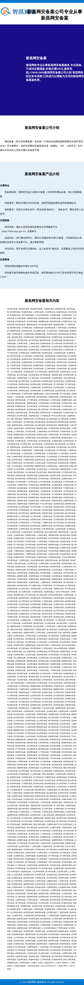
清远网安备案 (70, 614)
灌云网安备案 (57, 491)
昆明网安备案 (47, 598)
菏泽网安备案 (59, 614)
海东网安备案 (47, 680)
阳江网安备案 (70, 611)
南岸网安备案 (59, 510)
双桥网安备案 (47, 614)
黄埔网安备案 (30, 428)
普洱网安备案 (40, 419)
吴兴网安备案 (34, 488)
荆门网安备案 (63, 419)
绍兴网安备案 (50, 450)
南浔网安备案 (17, 460)
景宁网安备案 (70, 384)
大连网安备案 (24, 560)
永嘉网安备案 (35, 387)
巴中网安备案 (15, 623)
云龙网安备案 (45, 491)
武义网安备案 (35, 516)
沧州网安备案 (34, 375)
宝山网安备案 (52, 331)
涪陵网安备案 (63, 331)
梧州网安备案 (50, 447)
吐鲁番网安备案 (48, 529)
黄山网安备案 (47, 611)
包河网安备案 (57, 576)
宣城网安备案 (55, 318)
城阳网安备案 (42, 428)
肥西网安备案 (65, 428)
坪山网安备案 (12, 384)
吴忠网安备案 (15, 532)
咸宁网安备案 (34, 340)
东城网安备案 (59, 604)
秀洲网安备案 (53, 548)
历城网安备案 (17, 457)
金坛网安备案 (24, 589)
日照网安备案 (22, 343)
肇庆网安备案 (20, 400)
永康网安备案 (52, 875)
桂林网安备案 (55, 475)
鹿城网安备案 (22, 582)
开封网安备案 (32, 567)
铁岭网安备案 (20, 325)
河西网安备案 (42, 557)
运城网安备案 (52, 887)
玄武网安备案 (30, 557)
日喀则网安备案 (54, 557)
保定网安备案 (37, 444)
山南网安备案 (63, 466)
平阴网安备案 (17, 334)
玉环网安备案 (67, 406)
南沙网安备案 (52, 878)
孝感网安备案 (53, 397)
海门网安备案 (59, 523)
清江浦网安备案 (35, 586)
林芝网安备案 (22, 498)
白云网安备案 (63, 453)
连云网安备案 (12, 523)
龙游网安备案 (68, 485)
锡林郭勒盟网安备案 (42, 337)
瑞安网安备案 (40, 460)
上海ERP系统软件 (62, 963)
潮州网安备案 (38, 623)
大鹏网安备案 (45, 347)
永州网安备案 (27, 328)
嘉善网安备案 (70, 516)
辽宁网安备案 (40, 633)
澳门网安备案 (50, 872)
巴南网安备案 (70, 381)
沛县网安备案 (53, 551)
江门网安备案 (34, 378)
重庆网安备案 (67, 564)
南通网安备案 (32, 403)
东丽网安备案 (55, 438)
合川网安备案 (12, 611)
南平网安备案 (53, 538)
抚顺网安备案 (57, 498)
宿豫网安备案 (30, 551)
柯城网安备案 (34, 579)
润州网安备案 (30, 438)
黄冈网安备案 (50, 356)
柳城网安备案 (60, 309)
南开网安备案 (59, 526)
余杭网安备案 (47, 387)
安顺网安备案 (22, 504)
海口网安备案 (24, 601)
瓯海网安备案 (12, 520)
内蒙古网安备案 (16, 630)
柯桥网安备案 (30, 548)
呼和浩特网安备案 (55, 595)
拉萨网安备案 (12, 592)
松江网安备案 (24, 611)
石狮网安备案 (52, 881)
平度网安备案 (15, 365)
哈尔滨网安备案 (25, 592)
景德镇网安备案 (44, 570)
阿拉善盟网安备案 (45, 325)
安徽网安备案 (67, 400)
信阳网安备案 (24, 614)
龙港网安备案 (32, 409)
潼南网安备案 (28, 630)
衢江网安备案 (47, 696)
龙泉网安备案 (50, 365)
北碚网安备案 (50, 362)
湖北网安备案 (12, 614)
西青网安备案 (45, 413)
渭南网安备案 (65, 469)
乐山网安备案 (43, 903)
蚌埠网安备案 (32, 479)
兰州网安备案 (47, 648)
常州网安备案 (24, 510)
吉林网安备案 (52, 633)
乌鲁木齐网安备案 (62, 592)
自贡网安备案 (43, 740)
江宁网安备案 (50, 369)
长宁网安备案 (45, 762)
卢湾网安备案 (43, 403)
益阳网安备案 (43, 865)
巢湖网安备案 (38, 365)
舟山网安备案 (35, 381)
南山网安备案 (57, 482)
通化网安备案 (45, 498)
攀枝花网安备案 (54, 472)
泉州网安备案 (24, 604)
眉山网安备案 (61, 623)
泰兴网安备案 (42, 551)
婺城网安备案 (45, 579)
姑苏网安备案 (35, 526)
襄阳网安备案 (32, 475)
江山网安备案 (24, 516)
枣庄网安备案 (35, 507)
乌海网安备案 (27, 532)
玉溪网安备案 (19, 535)
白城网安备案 (68, 413)
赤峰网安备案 (45, 501)
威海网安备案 (27, 359)
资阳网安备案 (59, 325)
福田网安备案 (43, 667)
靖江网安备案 (68, 582)
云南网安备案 (25, 620)
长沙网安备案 (12, 601)
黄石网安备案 (43, 567)
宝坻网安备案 (67, 321)
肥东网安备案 (28, 457)
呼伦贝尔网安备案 (59, 416)
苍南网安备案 (22, 350)
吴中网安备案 (47, 589)
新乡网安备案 (52, 419)
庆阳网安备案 (35, 353)
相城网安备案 (19, 557)
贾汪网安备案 (55, 409)
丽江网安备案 (52, 796)
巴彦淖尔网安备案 (52, 394)
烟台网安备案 (52, 793)
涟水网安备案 (68, 491)
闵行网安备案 (19, 542)
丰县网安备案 (43, 658)
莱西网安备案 (68, 347)
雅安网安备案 (35, 617)
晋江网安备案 (57, 343)
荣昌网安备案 (27, 623)
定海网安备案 (22, 579)
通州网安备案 (42, 554)
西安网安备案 (19, 595)
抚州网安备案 (38, 359)
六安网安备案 (55, 400)
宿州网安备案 (12, 604)
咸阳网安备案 (22, 501)
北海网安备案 (67, 315)
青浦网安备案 (27, 312)
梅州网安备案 (50, 328)
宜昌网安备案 (59, 504)
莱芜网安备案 (27, 365)
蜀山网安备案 (30, 545)
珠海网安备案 (47, 705)
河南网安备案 (12, 617)
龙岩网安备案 (70, 507)
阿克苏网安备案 (44, 441)
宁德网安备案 (38, 450)
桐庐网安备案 (55, 321)
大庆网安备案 (45, 802)
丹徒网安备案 (45, 494)
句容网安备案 (24, 526)
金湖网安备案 (53, 435)
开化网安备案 (30, 431)
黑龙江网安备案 (64, 633)
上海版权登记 (49, 963)
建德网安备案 (40, 334)
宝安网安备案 (52, 453)
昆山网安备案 (40, 425)
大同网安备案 (43, 564)
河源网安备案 (49, 309)
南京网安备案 (70, 604)
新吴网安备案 (47, 806)
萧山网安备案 (43, 409)
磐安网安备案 (50, 784)
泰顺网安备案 (43, 321)
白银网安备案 (43, 743)
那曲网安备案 (67, 438)
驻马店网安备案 (13, 620)
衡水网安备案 (68, 337)
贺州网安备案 (17, 422)
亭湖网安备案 (47, 586)
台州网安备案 (15, 362)
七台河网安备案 (16, 372)
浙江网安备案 (61, 450)
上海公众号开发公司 (48, 966)
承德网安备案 (47, 846)
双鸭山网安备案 (48, 774)
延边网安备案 (60, 391)
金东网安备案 (19, 548)
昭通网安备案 (34, 504)
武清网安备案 (70, 608)
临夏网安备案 (15, 315)
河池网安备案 (38, 328)
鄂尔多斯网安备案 (42, 799)
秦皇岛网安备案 (51, 532)
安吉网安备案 (59, 516)
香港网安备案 (35, 391)
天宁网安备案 (34, 494)
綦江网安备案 (52, 630)
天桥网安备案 (22, 485)
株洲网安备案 (55, 567)
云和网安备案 (47, 812)
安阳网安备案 (20, 475)
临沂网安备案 (59, 611)
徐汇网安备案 (35, 510)
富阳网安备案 (27, 369)
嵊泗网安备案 (12, 516)
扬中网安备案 (47, 686)
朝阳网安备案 (63, 425)
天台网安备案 (52, 457)
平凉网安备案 (27, 394)
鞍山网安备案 (35, 529)
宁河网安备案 (62, 928)
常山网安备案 (63, 457)
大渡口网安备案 (48, 815)
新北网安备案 (12, 526)
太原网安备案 (68, 595)
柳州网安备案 (65, 535)
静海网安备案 (63, 334)
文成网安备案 (28, 334)
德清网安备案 (68, 579)
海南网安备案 (32, 318)
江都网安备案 (47, 523)
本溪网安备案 (30, 469)
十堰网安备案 (42, 535)
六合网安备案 (12, 391)
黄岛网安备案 (24, 513)
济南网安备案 (59, 601)
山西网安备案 (61, 626)
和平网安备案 (70, 589)
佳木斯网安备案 (48, 391)
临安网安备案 (34, 350)
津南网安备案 (24, 391)
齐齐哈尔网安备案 (68, 557)
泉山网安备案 (28, 463)
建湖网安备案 (43, 749)
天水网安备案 (53, 469)
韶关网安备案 (61, 447)
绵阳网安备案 (63, 532)
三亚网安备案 (67, 567)
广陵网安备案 (30, 554)
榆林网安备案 (38, 394)
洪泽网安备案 (24, 523)
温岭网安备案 (61, 365)
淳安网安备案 (50, 312)
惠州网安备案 (68, 340)
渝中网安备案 (68, 573)
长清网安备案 (53, 428)
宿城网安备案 (57, 582)
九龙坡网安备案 (39, 453)
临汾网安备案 (22, 375)
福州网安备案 (45, 840)
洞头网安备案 (57, 488)
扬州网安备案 (47, 381)
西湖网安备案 (63, 460)
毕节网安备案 (67, 472)
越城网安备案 (57, 579)
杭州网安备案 (35, 604)
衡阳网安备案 (70, 504)
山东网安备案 (61, 359)
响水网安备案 (59, 387)
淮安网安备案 (43, 897)
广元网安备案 (19, 397)
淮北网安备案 (57, 570)
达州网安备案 (35, 614)
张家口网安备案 (16, 419)
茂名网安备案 (15, 359)
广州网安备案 (47, 601)
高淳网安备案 (52, 334)
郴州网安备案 (45, 340)
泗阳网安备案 (22, 491)
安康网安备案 (65, 372)
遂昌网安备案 (45, 485)
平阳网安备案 (15, 369)
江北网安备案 (42, 542)
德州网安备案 (43, 318)
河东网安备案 (43, 746)
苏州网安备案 (45, 573)
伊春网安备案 (57, 413)
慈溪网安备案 (47, 692)
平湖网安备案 (28, 460)
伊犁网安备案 (15, 394)
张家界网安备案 (66, 397)
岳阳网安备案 (38, 447)
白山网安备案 (19, 469)
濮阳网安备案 (57, 375)
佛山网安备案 (67, 475)
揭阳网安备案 (15, 626)
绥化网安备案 (45, 919)
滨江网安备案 (47, 809)
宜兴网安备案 (45, 831)
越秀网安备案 (22, 576)
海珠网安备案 (65, 542)
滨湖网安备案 (53, 554)
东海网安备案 (40, 463)
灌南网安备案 (42, 435)
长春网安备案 (37, 592)
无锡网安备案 (67, 479)
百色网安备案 (52, 884)
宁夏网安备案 (40, 630)
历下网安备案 (19, 545)
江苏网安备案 (32, 482)
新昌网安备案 (22, 488)
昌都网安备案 (70, 526)
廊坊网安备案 (15, 356)
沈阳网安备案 (49, 592)
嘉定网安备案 (45, 922)
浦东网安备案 (22, 573)
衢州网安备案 (20, 403)
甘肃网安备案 (17, 633)
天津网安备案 (24, 608)
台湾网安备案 (68, 350)
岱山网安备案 (65, 545)
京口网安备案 (17, 466)
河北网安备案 (27, 626)
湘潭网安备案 (53, 535)
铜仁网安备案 (60, 444)
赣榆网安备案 (65, 551)
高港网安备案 (17, 463)
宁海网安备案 (68, 488)
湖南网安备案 (24, 309)
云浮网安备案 (50, 626)
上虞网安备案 (47, 516)
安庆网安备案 (50, 359)
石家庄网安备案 (43, 645)
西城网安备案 (34, 573)
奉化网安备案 (24, 520)
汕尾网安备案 (55, 315)
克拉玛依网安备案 (37, 560)
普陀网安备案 (15, 453)
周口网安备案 (24, 617)
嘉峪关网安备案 (51, 560)
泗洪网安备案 (50, 780)
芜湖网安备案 (45, 343)
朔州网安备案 (38, 532)
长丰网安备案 (43, 406)
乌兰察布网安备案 (45, 868)
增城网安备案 (50, 909)
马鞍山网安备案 (69, 378)
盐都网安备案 (19, 554)
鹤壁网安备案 (15, 447)
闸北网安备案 (59, 381)
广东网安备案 (43, 900)
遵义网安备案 (45, 677)
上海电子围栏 (62, 966)
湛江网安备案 (28, 422)
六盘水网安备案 (48, 708)
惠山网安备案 (70, 523)
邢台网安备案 (42, 472)
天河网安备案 (68, 482)
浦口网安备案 (34, 413)
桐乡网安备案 (20, 409)
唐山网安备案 (55, 564)
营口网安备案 (52, 850)
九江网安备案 (47, 507)
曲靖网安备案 (20, 567)
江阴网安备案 (52, 790)
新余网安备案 (20, 479)
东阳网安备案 (24, 387)
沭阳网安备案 (47, 520)
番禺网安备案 (24, 384)
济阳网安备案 (47, 384)
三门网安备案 (19, 431)
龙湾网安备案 (65, 548)
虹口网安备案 (38, 362)
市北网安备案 (47, 699)
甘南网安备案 (59, 608)
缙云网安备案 (59, 513)
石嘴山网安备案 (20, 564)
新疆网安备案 (28, 633)
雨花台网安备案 (43, 438)
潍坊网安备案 (40, 422)
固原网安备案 (34, 501)
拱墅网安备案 (35, 520)
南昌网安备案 (70, 601)
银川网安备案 (42, 595)
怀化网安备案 (20, 318)
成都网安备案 (24, 598)
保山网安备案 (45, 768)
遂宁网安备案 (45, 375)
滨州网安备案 (52, 912)
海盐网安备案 (45, 488)
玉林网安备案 (45, 843)
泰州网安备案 (15, 312)
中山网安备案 (60, 620)
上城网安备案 (45, 582)
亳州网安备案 (42, 538)
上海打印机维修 (33, 966)
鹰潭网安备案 (15, 450)
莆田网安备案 (50, 818)
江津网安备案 (38, 312)
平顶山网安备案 (46, 504)
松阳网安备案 (40, 457)
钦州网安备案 (57, 340)
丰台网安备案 (27, 453)
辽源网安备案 (24, 529)
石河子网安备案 (41, 372)
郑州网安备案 (59, 598)
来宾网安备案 (12, 507)
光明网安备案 (61, 362)
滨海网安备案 (67, 409)
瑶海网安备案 (47, 513)
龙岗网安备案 (19, 428)
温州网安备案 (65, 538)
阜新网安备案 (28, 372)
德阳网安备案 (28, 419)
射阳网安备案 (63, 463)
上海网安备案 (57, 573)
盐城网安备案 (27, 362)
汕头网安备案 (24, 507)
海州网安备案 (22, 586)
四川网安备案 (50, 623)
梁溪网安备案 (12, 589)
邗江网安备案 (59, 586)
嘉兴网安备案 (12, 510)
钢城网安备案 (43, 894)
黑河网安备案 (49, 906)
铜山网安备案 (30, 435)
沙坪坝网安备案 (44, 482)
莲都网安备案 (68, 576)
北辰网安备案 (61, 369)
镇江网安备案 (47, 702)
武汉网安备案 (70, 598)
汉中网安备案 (45, 416)
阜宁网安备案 (65, 435)
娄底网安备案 (61, 356)
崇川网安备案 (70, 586)
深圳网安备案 (20, 570)
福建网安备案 (17, 425)
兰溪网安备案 (42, 431)
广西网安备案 (61, 328)
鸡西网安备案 (12, 529)
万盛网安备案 (47, 617)
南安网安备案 (27, 331)
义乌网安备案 (45, 834)
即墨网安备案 (20, 406)
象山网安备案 (52, 460)
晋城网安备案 (57, 337)
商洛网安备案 (47, 353)
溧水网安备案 (45, 350)
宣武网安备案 (30, 542)
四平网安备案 (12, 560)
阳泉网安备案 (57, 501)
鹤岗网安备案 (34, 498)
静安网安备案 (52, 425)
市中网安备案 (45, 576)
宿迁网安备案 (35, 611)
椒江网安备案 (70, 513)
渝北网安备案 (55, 403)
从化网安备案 (57, 347)
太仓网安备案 (70, 387)
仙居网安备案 (57, 485)
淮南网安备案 (27, 450)
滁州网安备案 (63, 422)
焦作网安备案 (42, 397)
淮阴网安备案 (47, 689)
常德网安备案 (50, 821)
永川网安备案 (34, 347)
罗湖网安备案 (53, 542)
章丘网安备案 (32, 406)
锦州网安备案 (43, 828)
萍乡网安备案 (30, 538)
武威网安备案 (57, 441)
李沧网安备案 (50, 787)
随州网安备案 (15, 328)
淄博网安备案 (19, 538)
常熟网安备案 (28, 466)
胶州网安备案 (35, 384)
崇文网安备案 (20, 482)
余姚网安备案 (34, 582)
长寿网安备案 (20, 321)
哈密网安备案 (68, 498)
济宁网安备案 (32, 400)
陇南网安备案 (32, 325)
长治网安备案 (30, 472)
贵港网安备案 (22, 378)
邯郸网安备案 (68, 501)
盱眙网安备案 (52, 463)
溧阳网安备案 (19, 438)
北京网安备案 (12, 608)
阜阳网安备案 (59, 507)
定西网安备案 (28, 337)
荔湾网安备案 (12, 513)
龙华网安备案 (67, 403)
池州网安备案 (52, 931)
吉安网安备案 (43, 400)
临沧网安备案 (30, 397)
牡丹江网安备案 (43, 890)
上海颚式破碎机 (20, 966)
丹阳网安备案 (35, 589)
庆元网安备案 (55, 406)
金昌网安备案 (60, 529)
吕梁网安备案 (52, 824)
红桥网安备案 (52, 466)
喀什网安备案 (22, 416)
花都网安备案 (45, 837)
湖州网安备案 (55, 479)
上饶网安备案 (34, 343)
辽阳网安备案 (24, 353)
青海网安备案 (63, 630)
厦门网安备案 (24, 381)
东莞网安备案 (70, 617)
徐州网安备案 (67, 318)
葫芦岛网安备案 (28, 315)
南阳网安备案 (61, 312)
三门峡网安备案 (53, 916)
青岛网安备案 (32, 570)
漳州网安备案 (43, 479)
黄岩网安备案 (43, 664)
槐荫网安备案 (35, 513)
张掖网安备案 (34, 416)
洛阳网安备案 (30, 535)
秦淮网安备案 (68, 494)
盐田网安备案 (70, 510)
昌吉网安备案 (42, 469)
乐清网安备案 (65, 431)
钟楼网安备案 (50, 777)
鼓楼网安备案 (59, 589)
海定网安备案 (47, 510)
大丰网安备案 (35, 523)
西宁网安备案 (30, 595)
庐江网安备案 (59, 384)
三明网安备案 (68, 570)
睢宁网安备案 (70, 520)
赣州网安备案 (52, 422)
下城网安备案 (19, 551)
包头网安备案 (32, 564)
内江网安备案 (27, 356)
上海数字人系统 (36, 963)
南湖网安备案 (43, 661)
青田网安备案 (42, 545)
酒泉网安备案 (53, 372)
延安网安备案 (68, 441)
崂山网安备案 (43, 758)
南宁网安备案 (35, 601)
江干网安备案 (43, 752)
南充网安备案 (47, 608)
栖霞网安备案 (40, 466)
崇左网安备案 (45, 674)
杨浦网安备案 (22, 347)
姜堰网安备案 (19, 435)
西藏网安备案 (12, 963)
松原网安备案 (20, 441)
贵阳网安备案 (35, 598)
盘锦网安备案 (17, 337)
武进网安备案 (65, 554)
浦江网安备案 (43, 755)
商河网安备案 (32, 321)
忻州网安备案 (25, 444)
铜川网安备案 (64, 560)
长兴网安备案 (42, 548)
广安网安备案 (37, 620)
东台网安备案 (38, 369)
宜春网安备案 (57, 378)
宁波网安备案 (43, 670)
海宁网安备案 (53, 431)
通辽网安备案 (19, 472)
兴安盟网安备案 (60, 353)
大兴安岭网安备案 (42, 315)
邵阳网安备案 (43, 475)
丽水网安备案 (68, 343)
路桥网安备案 (53, 545)
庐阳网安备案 (34, 485)
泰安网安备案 (45, 378)
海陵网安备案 (34, 491)
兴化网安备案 (59, 520)
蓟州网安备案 (57, 350)
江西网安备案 (12, 381)
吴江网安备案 (57, 494)
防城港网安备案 (36, 309)
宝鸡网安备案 (52, 711)
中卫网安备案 (47, 771)
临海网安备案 (12, 387)
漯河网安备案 (22, 340)
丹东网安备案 (32, 441)
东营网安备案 (45, 765)
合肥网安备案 (35, 608)
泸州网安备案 (49, 444)
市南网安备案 (34, 576)
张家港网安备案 (21, 413)
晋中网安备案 (65, 394)
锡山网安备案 (22, 494)
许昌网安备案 (38, 356)
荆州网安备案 (68, 375)
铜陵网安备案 (15, 331)
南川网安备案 (49, 620)
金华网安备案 (28, 425)
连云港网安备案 (39, 331)
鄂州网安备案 (27, 447)
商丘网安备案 (12, 309)
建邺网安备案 (47, 526)
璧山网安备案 (38, 626)
